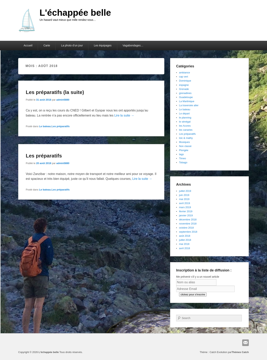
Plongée (183, 150)
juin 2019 (184, 195)
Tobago (183, 162)
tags (181, 154)
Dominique (185, 80)
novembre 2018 (187, 223)
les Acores (185, 125)
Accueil (28, 45)
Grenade (184, 89)
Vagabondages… (133, 45)
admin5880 (62, 99)
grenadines (185, 93)
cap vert (183, 76)
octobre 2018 (186, 227)
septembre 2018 (188, 231)
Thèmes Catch (240, 352)
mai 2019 (184, 199)
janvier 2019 (186, 215)
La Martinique (186, 101)
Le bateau (45, 126)
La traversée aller (188, 105)
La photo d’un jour (72, 45)
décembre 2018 (187, 219)
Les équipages (102, 45)
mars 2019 (185, 207)
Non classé (185, 146)
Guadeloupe (186, 97)
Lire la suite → (124, 115)
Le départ (184, 113)
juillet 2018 (185, 239)
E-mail (245, 342)
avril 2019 (184, 203)
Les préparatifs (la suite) (55, 92)
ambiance (184, 72)
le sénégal (184, 121)
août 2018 (184, 235)
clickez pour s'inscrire (193, 294)
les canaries (185, 129)
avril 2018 (184, 248)
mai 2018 (184, 244)
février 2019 (185, 211)
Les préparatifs (61, 126)
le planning (185, 117)
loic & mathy (186, 138)
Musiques (184, 142)
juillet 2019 (185, 191)
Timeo (182, 158)
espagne (184, 84)
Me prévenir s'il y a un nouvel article (197, 276)
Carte (46, 45)
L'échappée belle (75, 13)
